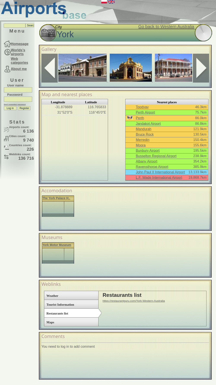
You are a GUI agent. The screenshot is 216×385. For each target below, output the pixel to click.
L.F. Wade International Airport (159, 177)
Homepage (20, 44)
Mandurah (143, 129)
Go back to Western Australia (166, 26)
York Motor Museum (56, 245)
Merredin (142, 140)
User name (15, 85)
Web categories (19, 60)
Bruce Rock (145, 134)
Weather (52, 295)
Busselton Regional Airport (156, 156)
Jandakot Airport (148, 123)
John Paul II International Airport (160, 172)
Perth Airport (145, 112)
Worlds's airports (18, 52)
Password (14, 94)
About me (19, 69)
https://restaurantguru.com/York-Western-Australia (134, 300)
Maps (50, 322)
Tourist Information (60, 304)
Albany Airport (146, 161)
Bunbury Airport (148, 150)
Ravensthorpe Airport (152, 167)
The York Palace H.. (56, 198)
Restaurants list (57, 313)
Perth (140, 118)
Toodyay (142, 107)
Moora (141, 145)
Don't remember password (15, 104)
